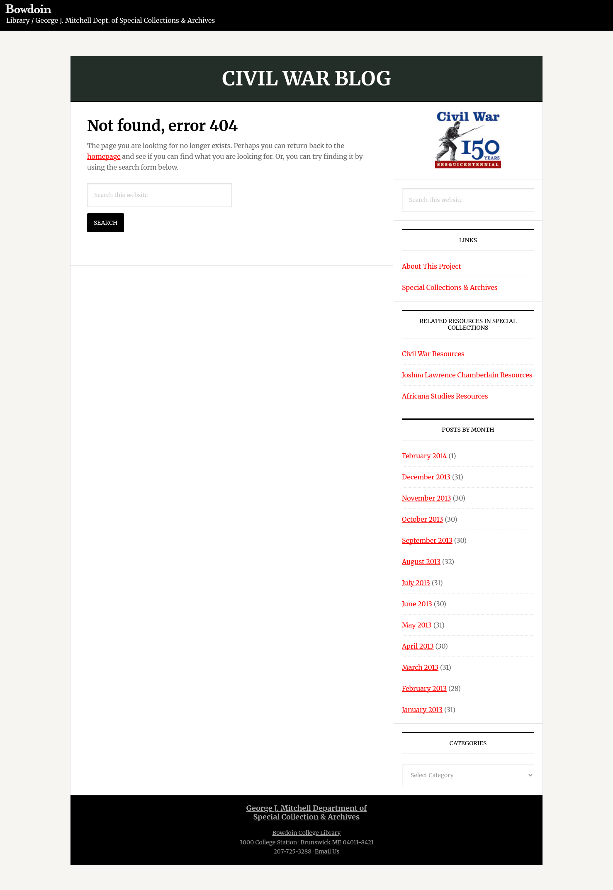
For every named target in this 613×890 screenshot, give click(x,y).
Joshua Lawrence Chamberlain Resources (467, 375)
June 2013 (417, 604)
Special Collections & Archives (450, 287)
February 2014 (424, 456)
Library (18, 20)
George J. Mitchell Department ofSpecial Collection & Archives (306, 812)
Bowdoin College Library (306, 833)
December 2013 (426, 477)
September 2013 (427, 540)
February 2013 (424, 688)
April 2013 (418, 646)
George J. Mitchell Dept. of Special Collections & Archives (125, 20)
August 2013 (421, 561)
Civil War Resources (433, 354)
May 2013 (417, 625)
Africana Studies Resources (445, 396)
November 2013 (426, 498)
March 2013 (420, 667)
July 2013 (416, 583)
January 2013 (422, 709)
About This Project (431, 266)
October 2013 (422, 519)
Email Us (327, 851)
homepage (104, 156)
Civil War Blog (306, 78)
